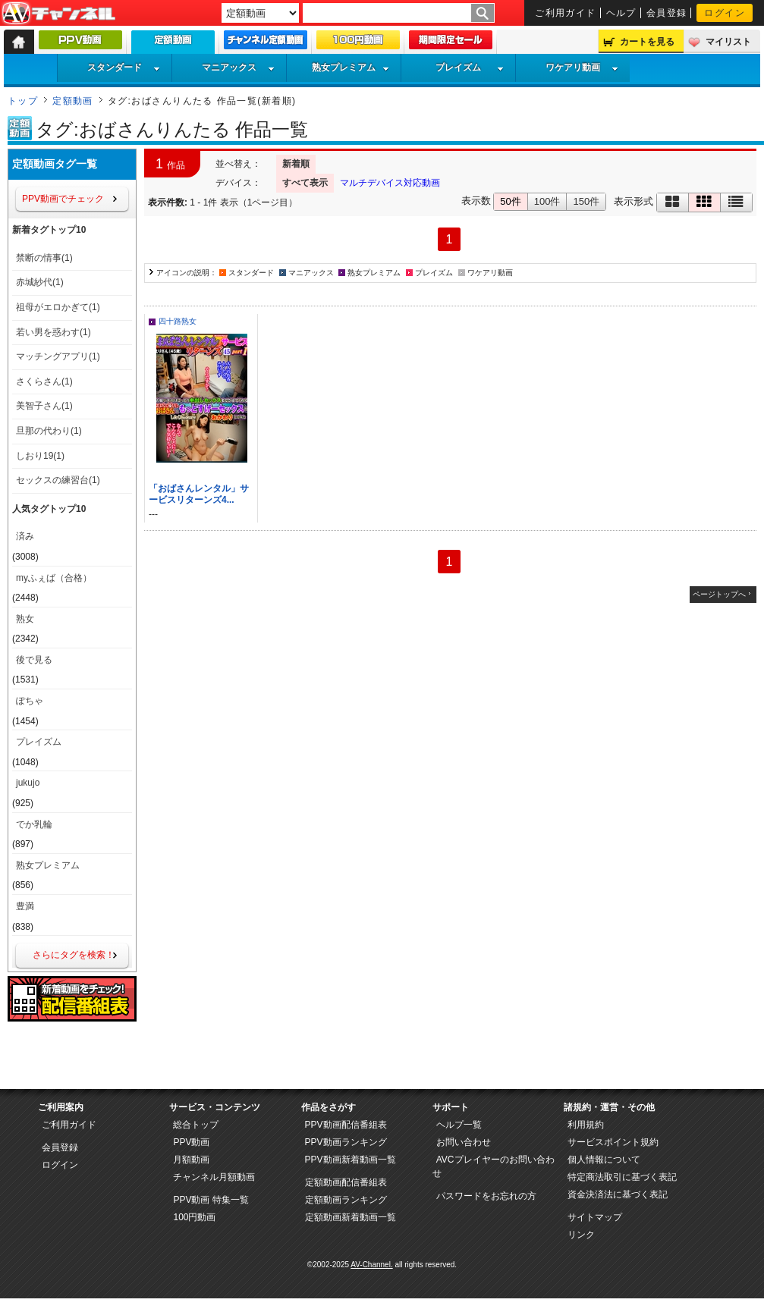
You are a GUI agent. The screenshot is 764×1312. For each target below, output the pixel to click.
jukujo (27, 782)
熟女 (25, 619)
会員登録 (666, 13)
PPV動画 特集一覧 (210, 1199)
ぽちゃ (29, 700)
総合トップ (196, 1124)
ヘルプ (621, 13)
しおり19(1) (40, 455)
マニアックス (238, 67)
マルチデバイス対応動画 (390, 182)
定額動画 (72, 101)
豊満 (25, 906)
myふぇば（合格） (54, 578)
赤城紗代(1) (40, 282)
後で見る (34, 659)
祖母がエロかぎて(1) (58, 307)
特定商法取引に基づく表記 (622, 1177)
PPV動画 (191, 1142)
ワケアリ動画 (581, 67)
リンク (581, 1234)
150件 (586, 201)
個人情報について (603, 1159)
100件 (547, 201)
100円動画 (194, 1217)
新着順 (296, 164)
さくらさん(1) (44, 381)
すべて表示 (305, 182)
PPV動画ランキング (346, 1142)
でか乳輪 (34, 824)
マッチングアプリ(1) (58, 356)
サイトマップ (594, 1217)
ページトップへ (719, 594)
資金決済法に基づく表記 (617, 1194)
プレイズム (469, 67)
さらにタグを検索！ (74, 954)
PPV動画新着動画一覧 (350, 1159)
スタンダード (123, 67)
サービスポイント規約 (613, 1142)
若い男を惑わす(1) (53, 332)
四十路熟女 (178, 321)
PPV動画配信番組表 (346, 1124)
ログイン (724, 13)
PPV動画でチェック (63, 198)
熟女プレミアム (350, 67)
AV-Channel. (371, 1264)
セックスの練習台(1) (58, 480)
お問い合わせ (463, 1142)
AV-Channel (58, 14)
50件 (510, 201)
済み (25, 536)
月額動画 (191, 1159)
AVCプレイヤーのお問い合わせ (493, 1166)
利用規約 (585, 1124)
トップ (23, 101)
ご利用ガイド (565, 13)
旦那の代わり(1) (49, 430)
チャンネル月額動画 (214, 1177)
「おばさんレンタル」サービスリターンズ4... (199, 494)
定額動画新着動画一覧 (350, 1217)
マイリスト (728, 41)
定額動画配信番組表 (346, 1182)
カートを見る (647, 41)
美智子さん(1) (44, 405)
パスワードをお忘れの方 (486, 1196)
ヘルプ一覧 (459, 1124)
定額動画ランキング (346, 1199)
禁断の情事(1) (44, 258)
